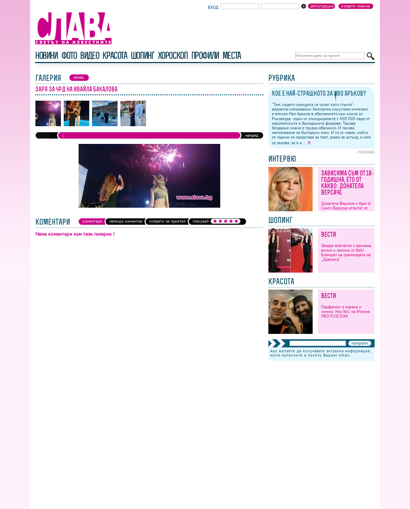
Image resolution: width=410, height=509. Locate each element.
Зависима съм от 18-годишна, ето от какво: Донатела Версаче (347, 182)
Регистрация (322, 6)
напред (251, 135)
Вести (328, 234)
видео (89, 55)
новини (46, 55)
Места (231, 55)
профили (205, 55)
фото (69, 55)
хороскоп (173, 55)
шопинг (142, 55)
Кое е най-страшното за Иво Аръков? (319, 93)
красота (114, 55)
